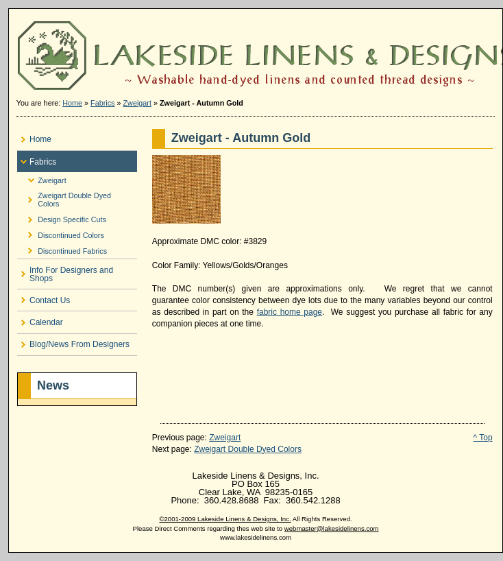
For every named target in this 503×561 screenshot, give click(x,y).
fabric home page (289, 312)
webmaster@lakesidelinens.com (331, 528)
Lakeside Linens (255, 50)
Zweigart (137, 103)
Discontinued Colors (60, 233)
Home (72, 103)
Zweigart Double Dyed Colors (64, 198)
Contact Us (43, 297)
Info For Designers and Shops (65, 271)
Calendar (40, 319)
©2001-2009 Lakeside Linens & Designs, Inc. (225, 519)
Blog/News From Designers (73, 342)
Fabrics (102, 103)
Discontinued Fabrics (62, 248)
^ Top (483, 437)
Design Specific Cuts (61, 218)
